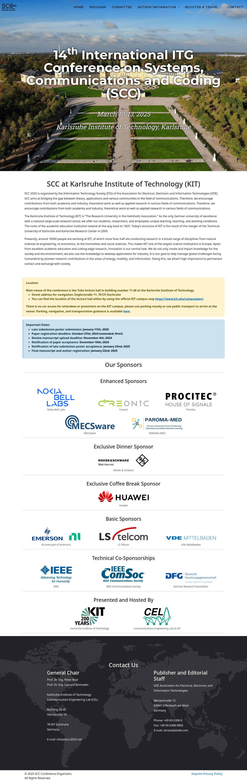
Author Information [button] (157, 11)
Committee (122, 11)
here (126, 311)
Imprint (197, 774)
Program (97, 11)
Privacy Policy (212, 774)
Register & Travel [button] (202, 11)
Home (79, 11)
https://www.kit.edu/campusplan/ (179, 299)
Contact (235, 11)
